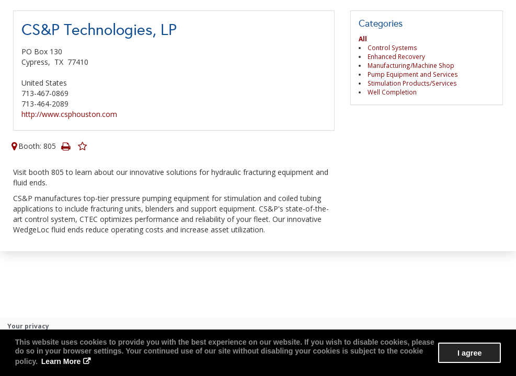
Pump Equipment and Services (413, 74)
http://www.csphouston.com (69, 114)
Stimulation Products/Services (412, 83)
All (363, 38)
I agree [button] (469, 353)
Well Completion (392, 92)
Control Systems (392, 47)
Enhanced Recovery (396, 56)
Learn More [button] (61, 361)
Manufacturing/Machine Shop (411, 65)
